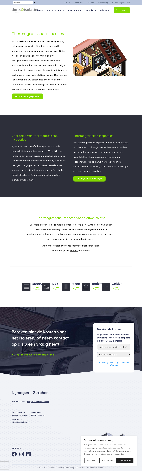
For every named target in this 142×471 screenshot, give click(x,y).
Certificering (103, 3)
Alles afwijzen (107, 460)
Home (40, 10)
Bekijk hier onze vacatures (38, 402)
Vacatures (78, 3)
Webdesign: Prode (95, 468)
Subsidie (90, 10)
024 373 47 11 (17, 420)
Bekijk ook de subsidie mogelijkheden (33, 354)
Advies (103, 10)
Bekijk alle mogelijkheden (27, 96)
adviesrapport (65, 234)
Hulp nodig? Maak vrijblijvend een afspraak (114, 363)
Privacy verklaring (66, 468)
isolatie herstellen (49, 165)
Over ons (90, 3)
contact (74, 250)
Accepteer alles (124, 460)
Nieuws (67, 3)
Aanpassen (91, 460)
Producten (73, 10)
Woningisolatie (54, 10)
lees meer (36, 288)
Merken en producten (121, 3)
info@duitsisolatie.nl (20, 422)
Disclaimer (80, 468)
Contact (123, 10)
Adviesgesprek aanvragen (89, 178)
